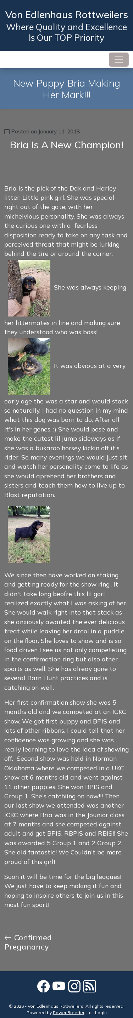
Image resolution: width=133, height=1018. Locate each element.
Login (101, 1012)
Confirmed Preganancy (28, 941)
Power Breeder (68, 1012)
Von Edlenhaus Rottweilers (66, 14)
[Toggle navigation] (119, 60)
